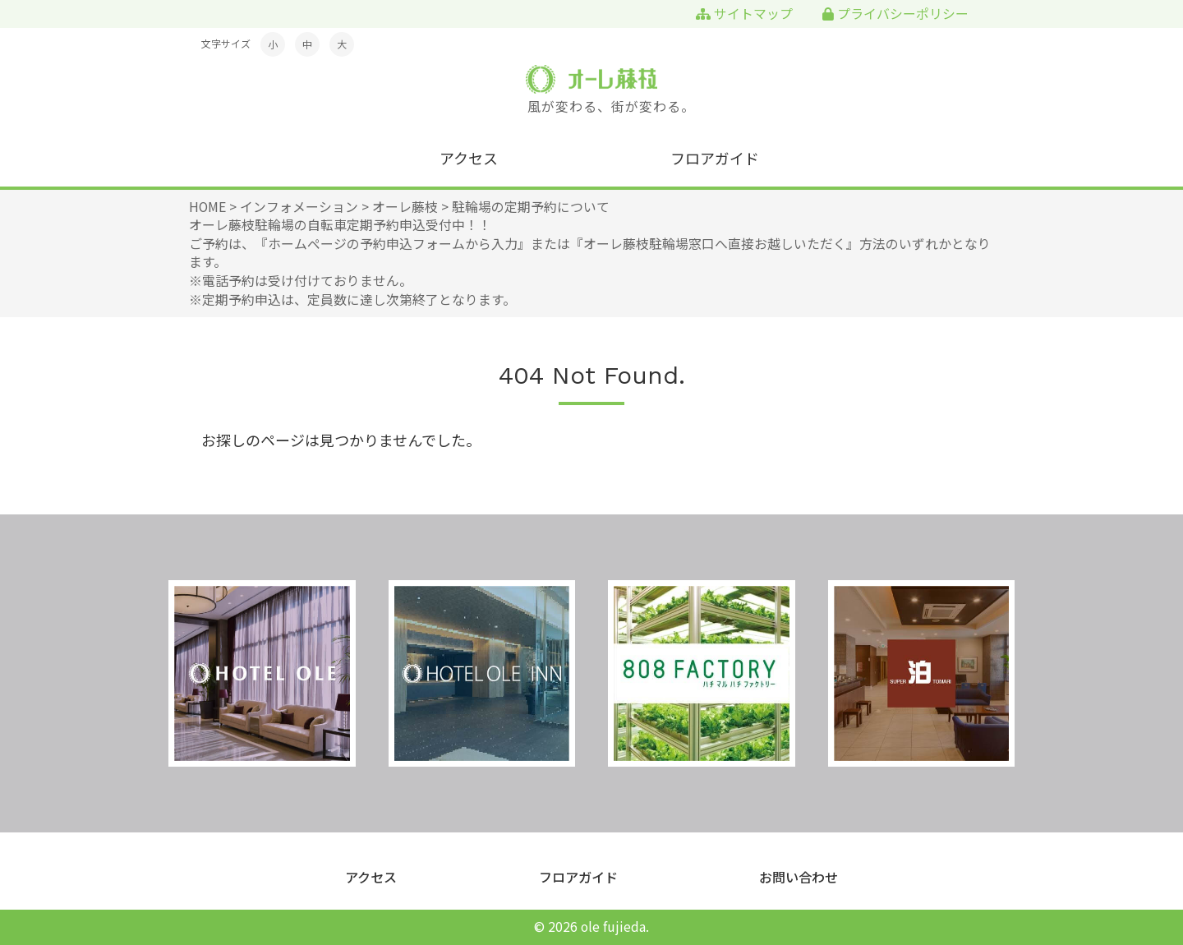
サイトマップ (744, 13)
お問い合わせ (798, 877)
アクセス (469, 157)
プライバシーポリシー (895, 13)
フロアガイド (714, 157)
